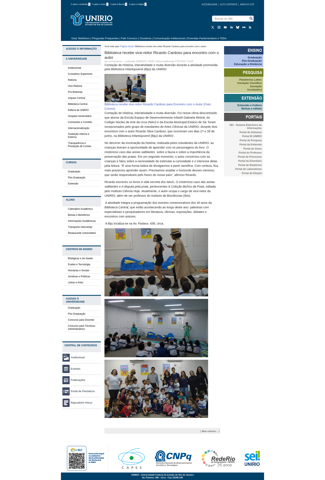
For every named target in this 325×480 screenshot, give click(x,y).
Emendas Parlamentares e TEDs (207, 38)
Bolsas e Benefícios (79, 215)
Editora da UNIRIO (78, 110)
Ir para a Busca (118, 4)
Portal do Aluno (252, 148)
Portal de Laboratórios (248, 169)
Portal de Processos (250, 156)
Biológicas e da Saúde (80, 258)
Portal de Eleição (252, 173)
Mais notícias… (210, 431)
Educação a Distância (248, 64)
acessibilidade (209, 4)
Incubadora (254, 89)
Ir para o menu (100, 4)
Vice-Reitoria (75, 86)
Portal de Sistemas (251, 132)
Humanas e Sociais (78, 270)
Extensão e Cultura (249, 105)
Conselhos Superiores (80, 73)
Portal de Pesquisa (251, 140)
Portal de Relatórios (250, 165)
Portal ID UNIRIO (252, 136)
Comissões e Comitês (80, 122)
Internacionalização (78, 128)
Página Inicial (126, 46)
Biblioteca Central (77, 104)
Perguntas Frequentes (105, 38)
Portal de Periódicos (78, 391)
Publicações (73, 380)
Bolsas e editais (251, 108)
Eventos (71, 368)
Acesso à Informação (81, 48)
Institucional (74, 67)
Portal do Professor (250, 152)
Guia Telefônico (80, 38)
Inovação (256, 86)
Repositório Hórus (77, 402)
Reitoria (72, 80)
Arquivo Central (76, 98)
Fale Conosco (129, 38)
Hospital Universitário (79, 116)
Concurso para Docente (81, 319)
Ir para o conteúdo (80, 4)
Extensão (73, 183)
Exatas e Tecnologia (79, 264)
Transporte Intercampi (80, 227)
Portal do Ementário (250, 161)
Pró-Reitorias (75, 92)
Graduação (74, 171)
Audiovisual (78, 357)
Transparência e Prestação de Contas (79, 145)
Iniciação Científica (249, 83)
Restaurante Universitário (82, 233)
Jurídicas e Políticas (79, 276)
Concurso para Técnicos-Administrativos (82, 327)
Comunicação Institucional (169, 38)
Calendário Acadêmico (80, 208)
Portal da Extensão (250, 144)
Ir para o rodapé (138, 4)
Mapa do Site (247, 4)
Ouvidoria (146, 38)
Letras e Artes (75, 282)
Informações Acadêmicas (82, 221)
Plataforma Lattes (250, 79)
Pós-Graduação (76, 177)
